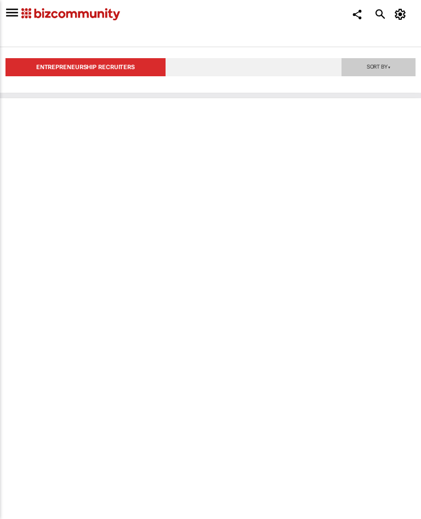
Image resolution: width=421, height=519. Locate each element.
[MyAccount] (402, 14)
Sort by (379, 66)
